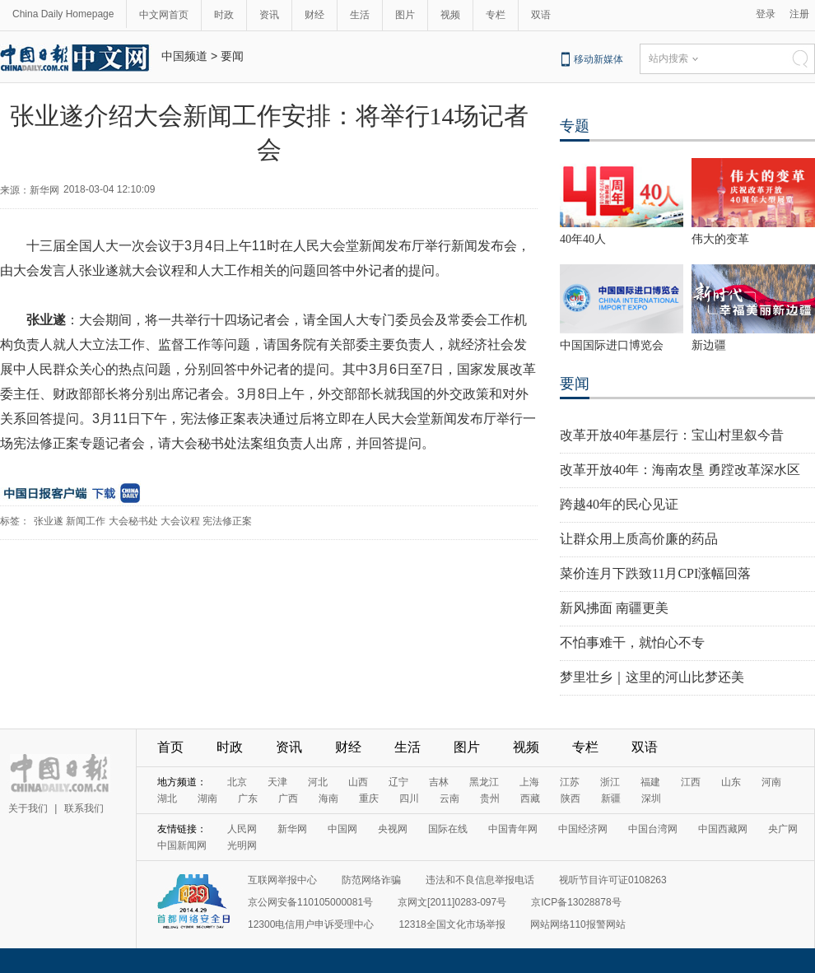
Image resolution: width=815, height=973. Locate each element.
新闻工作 (85, 521)
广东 (248, 798)
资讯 (269, 15)
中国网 (342, 829)
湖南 (207, 798)
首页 (170, 747)
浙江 (610, 782)
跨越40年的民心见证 (619, 504)
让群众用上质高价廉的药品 (639, 539)
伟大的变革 (720, 239)
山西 (358, 782)
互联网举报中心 (282, 880)
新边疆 (709, 345)
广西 (288, 798)
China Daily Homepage (63, 14)
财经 (314, 15)
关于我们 (28, 808)
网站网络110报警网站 (578, 924)
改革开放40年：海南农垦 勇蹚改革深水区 (680, 470)
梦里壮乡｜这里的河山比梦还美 (652, 677)
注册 (799, 14)
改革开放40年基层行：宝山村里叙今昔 (672, 435)
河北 (318, 782)
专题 (574, 126)
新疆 (611, 798)
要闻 (232, 56)
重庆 (369, 798)
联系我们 (84, 808)
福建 (650, 782)
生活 (360, 15)
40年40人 (583, 239)
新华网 (292, 829)
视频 (450, 15)
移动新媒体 (598, 59)
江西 (691, 782)
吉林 (439, 782)
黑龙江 (484, 782)
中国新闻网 (182, 845)
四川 (409, 798)
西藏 (530, 798)
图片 (405, 15)
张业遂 (48, 521)
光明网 (242, 845)
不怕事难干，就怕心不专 (632, 642)
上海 (529, 782)
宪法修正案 (227, 521)
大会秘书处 (133, 521)
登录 (765, 14)
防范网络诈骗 (371, 880)
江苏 (570, 782)
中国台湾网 (653, 829)
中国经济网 (583, 829)
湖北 (167, 798)
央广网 (783, 829)
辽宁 (398, 782)
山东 (731, 782)
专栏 (495, 15)
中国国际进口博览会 (612, 345)
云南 (449, 798)
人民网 (242, 829)
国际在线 (448, 829)
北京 (237, 782)
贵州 (490, 798)
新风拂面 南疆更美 (614, 608)
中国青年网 (513, 829)
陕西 (570, 798)
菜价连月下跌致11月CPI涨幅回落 (655, 573)
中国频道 (184, 56)
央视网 (393, 829)
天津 (277, 782)
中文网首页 (164, 15)
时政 (224, 15)
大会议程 (180, 521)
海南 (328, 798)
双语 (541, 15)
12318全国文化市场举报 (451, 924)
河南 (771, 782)
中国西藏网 (722, 829)
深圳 (651, 798)
